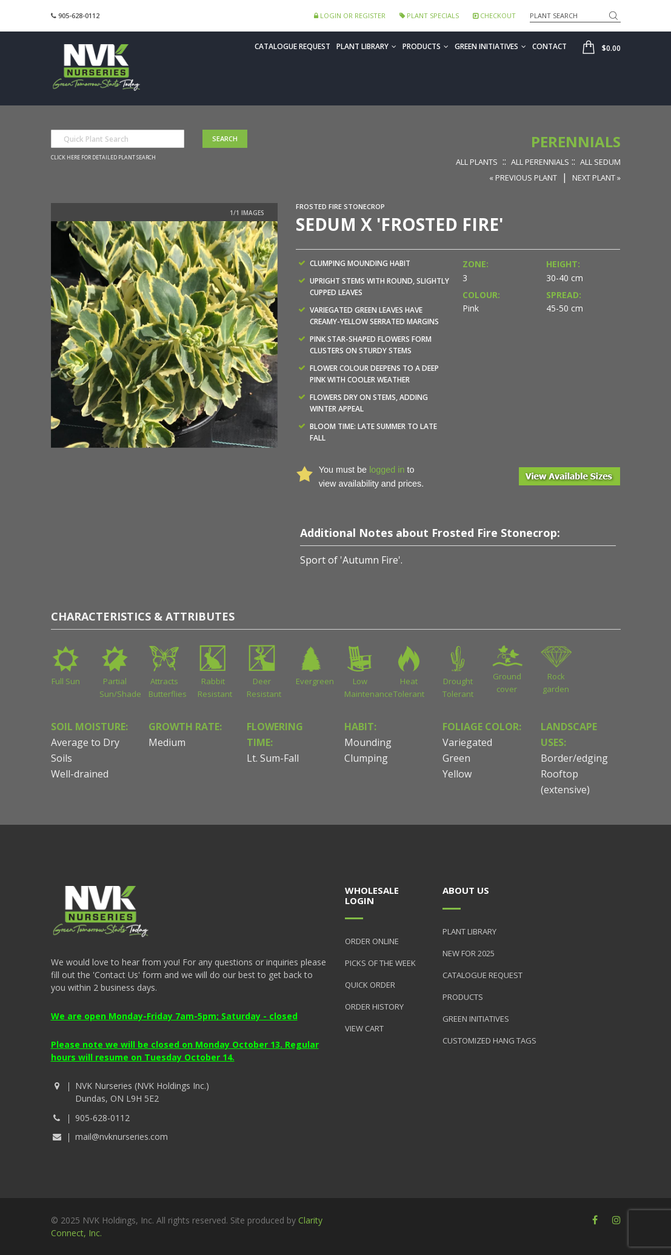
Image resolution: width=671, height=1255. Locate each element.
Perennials (576, 141)
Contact (549, 46)
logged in (386, 469)
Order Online (372, 941)
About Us (465, 890)
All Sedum (600, 161)
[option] (164, 334)
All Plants (477, 161)
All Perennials (540, 161)
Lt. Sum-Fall (273, 758)
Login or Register (350, 15)
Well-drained (79, 774)
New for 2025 (468, 953)
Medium (167, 742)
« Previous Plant (523, 177)
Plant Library (366, 46)
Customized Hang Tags (489, 1040)
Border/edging (574, 758)
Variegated (467, 742)
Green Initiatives (490, 46)
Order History (374, 1006)
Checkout (494, 15)
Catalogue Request (292, 46)
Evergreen (315, 681)
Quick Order (370, 984)
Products (425, 46)
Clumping (366, 758)
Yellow (457, 774)
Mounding (368, 742)
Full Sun (66, 681)
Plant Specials (429, 15)
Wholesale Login (372, 895)
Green (456, 758)
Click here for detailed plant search (103, 157)
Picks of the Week (380, 962)
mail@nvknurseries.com (121, 1136)
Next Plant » (596, 177)
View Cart (364, 1028)
